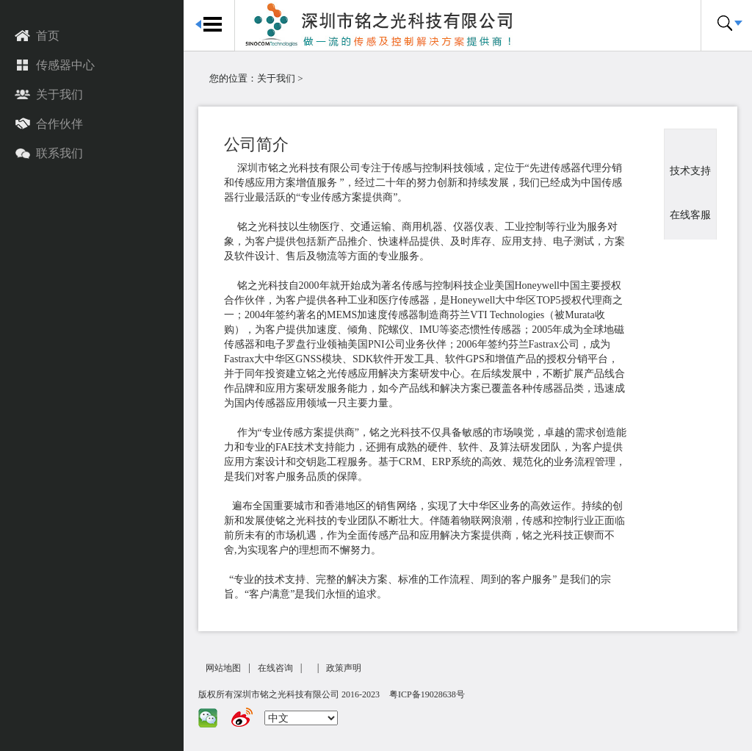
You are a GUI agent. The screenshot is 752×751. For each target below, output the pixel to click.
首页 (37, 37)
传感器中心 (55, 66)
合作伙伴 (49, 125)
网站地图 (223, 668)
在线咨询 (275, 668)
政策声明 (343, 668)
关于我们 (49, 95)
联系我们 (49, 154)
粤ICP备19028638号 (427, 694)
